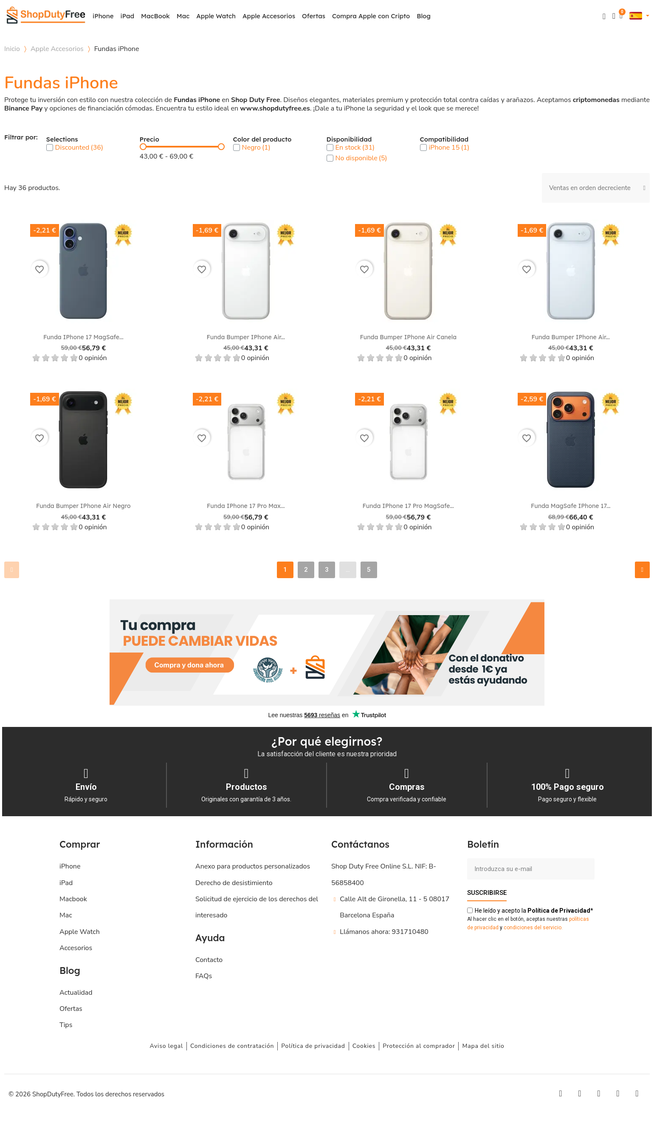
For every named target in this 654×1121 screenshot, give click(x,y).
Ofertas (313, 16)
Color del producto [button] (262, 139)
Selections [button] (62, 139)
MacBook (155, 16)
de (558, 910)
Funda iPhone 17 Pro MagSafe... (408, 506)
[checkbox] (49, 147)
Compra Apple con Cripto (371, 16)
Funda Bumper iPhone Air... (246, 337)
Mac (183, 16)
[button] (604, 16)
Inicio (12, 49)
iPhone (103, 16)
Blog (424, 16)
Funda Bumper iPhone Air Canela (408, 337)
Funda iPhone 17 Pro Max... (246, 506)
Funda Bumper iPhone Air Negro (83, 506)
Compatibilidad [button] (444, 139)
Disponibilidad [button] (349, 139)
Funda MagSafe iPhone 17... (571, 506)
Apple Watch (216, 16)
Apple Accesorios (268, 16)
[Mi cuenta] (613, 16)
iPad (128, 16)
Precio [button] (149, 139)
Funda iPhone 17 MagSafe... (83, 337)
